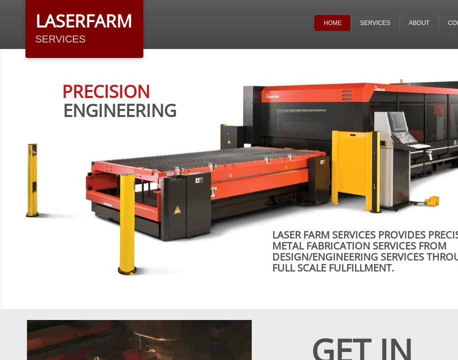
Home (333, 23)
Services (375, 23)
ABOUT (419, 23)
